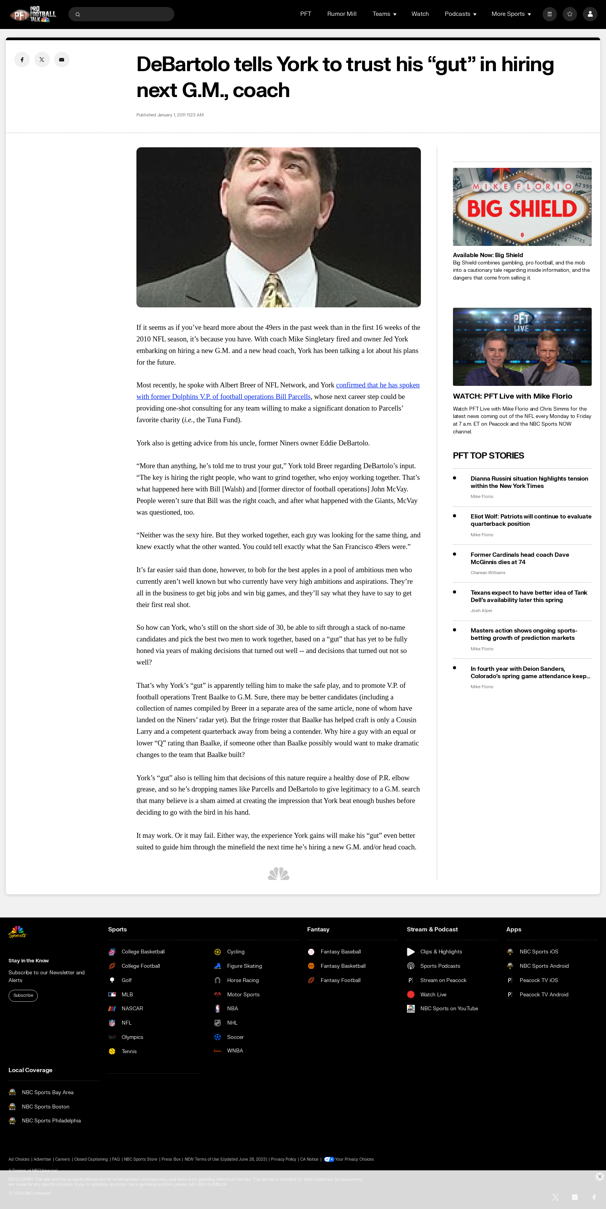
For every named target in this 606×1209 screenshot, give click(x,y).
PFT (306, 14)
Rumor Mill (342, 14)
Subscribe (23, 995)
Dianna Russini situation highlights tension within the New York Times (529, 482)
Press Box (171, 1159)
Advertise (42, 1159)
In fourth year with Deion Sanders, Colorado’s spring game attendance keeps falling (530, 672)
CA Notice (309, 1159)
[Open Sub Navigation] (395, 14)
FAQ (116, 1159)
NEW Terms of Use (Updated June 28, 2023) (226, 1159)
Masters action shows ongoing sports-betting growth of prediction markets (524, 634)
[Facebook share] (22, 59)
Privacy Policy (283, 1159)
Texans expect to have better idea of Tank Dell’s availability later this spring (529, 596)
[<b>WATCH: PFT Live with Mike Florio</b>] (522, 347)
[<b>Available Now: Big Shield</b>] (522, 207)
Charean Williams (488, 573)
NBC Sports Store (141, 1159)
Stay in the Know (29, 960)
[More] (550, 14)
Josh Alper (481, 611)
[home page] (33, 14)
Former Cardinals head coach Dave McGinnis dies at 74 (520, 558)
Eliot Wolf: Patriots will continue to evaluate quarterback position (531, 520)
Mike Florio (482, 497)
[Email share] (62, 59)
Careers (62, 1159)
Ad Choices (19, 1159)
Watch (420, 14)
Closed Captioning (91, 1159)
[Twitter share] (42, 59)
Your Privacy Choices (355, 1159)
